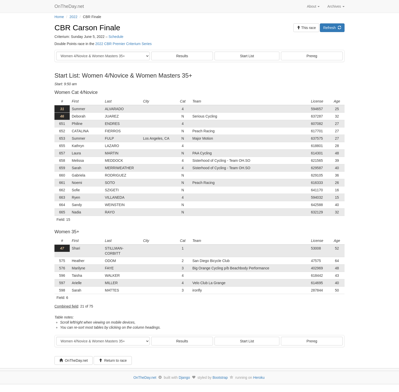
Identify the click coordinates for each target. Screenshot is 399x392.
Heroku (259, 377)
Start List (247, 56)
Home (59, 17)
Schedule (115, 37)
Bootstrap (220, 377)
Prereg (312, 56)
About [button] (313, 6)
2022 (73, 17)
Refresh (332, 28)
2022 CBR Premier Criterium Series (123, 44)
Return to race (113, 360)
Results (182, 56)
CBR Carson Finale (87, 27)
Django (184, 377)
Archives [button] (336, 6)
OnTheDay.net (69, 6)
